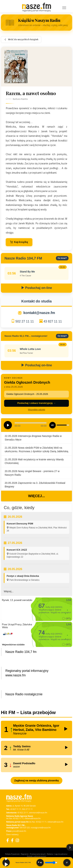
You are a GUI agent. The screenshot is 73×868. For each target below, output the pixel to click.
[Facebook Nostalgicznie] (12, 840)
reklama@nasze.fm (33, 818)
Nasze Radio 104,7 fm (20, 652)
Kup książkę (19, 242)
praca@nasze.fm (19, 831)
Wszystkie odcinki (36, 409)
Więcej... (36, 496)
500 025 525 (25, 827)
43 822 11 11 (18, 818)
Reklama (50, 854)
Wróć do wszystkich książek (21, 39)
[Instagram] (17, 840)
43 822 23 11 (22, 812)
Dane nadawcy (12, 834)
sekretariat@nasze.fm (38, 812)
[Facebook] (7, 840)
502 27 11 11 (24, 321)
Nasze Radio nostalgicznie (23, 694)
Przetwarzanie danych (38, 854)
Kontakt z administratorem (36, 856)
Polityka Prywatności (12, 854)
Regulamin (25, 854)
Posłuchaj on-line (36, 288)
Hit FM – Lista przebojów (28, 712)
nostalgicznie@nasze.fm (41, 827)
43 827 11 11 (53, 321)
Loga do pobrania (60, 854)
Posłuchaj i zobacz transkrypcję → (36, 403)
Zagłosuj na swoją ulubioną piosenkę (36, 780)
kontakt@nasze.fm (39, 313)
